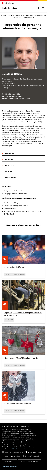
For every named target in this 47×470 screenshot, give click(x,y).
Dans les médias (10, 177)
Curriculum (9, 171)
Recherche (9, 159)
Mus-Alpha (31, 128)
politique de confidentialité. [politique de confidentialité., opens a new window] (18, 449)
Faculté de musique (9, 8)
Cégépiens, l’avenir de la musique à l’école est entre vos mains (23, 313)
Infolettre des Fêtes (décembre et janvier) (21, 358)
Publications (9, 165)
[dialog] (23, 446)
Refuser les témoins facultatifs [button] (29, 461)
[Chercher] (38, 8)
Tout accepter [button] (8, 461)
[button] (9, 467)
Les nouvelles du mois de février (17, 403)
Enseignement (10, 154)
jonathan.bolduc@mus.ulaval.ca (12, 96)
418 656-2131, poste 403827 (11, 94)
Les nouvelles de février (14, 267)
